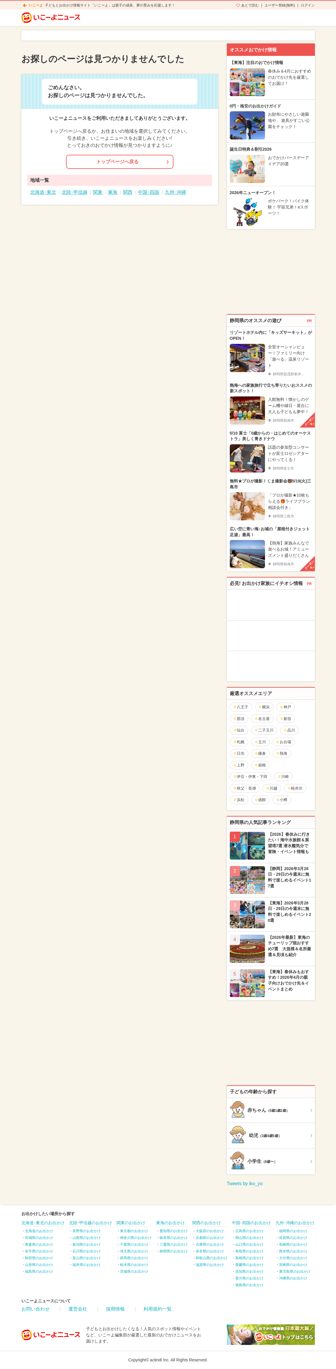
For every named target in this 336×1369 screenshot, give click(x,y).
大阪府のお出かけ (210, 1231)
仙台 (238, 730)
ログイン (308, 5)
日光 (238, 753)
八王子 (240, 707)
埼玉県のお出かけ (134, 1251)
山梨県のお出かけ (86, 1238)
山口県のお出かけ (249, 1244)
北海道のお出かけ (39, 1231)
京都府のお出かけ (210, 1238)
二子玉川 (263, 730)
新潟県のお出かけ (86, 1244)
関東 (97, 192)
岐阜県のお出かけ (174, 1238)
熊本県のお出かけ (293, 1251)
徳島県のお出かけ (249, 1285)
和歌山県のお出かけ (211, 1258)
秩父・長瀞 (244, 788)
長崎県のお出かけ (293, 1244)
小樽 (281, 800)
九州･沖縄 (175, 192)
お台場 (283, 742)
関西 (127, 192)
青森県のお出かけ (39, 1244)
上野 (238, 765)
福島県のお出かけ (39, 1271)
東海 (112, 192)
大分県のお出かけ (293, 1258)
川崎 (283, 776)
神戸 (285, 707)
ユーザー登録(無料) (279, 5)
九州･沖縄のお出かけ (295, 1222)
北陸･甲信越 (74, 192)
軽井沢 (295, 788)
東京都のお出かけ (134, 1231)
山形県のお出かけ (39, 1265)
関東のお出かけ (130, 1222)
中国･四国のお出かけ (251, 1222)
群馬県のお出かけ (134, 1258)
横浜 (264, 707)
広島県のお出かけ (249, 1231)
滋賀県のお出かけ (210, 1265)
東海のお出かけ (170, 1222)
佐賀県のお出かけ (293, 1238)
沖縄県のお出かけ (293, 1278)
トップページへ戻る (117, 161)
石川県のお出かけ (86, 1251)
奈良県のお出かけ (210, 1251)
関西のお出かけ (206, 1222)
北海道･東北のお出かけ (43, 1222)
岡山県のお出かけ (249, 1238)
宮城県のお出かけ (39, 1238)
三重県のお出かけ (174, 1244)
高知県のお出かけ (249, 1271)
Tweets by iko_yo (245, 1183)
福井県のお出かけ (86, 1265)
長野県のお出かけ (86, 1231)
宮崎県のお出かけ (293, 1265)
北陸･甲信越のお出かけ (90, 1222)
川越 (271, 788)
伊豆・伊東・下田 (250, 776)
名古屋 (262, 719)
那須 (238, 719)
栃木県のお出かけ (134, 1265)
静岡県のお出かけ (174, 1251)
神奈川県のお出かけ (136, 1238)
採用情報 (115, 1308)
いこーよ (36, 5)
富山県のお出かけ (86, 1258)
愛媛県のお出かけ (249, 1265)
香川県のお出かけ (249, 1278)
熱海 (281, 753)
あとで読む (250, 5)
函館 (260, 800)
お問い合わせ (35, 1308)
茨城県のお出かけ (134, 1271)
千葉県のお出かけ (134, 1244)
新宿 (285, 719)
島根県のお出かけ (249, 1258)
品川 (289, 730)
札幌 (238, 742)
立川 (260, 742)
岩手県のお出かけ (39, 1251)
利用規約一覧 (157, 1308)
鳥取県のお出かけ (249, 1251)
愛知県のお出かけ (174, 1231)
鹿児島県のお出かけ (295, 1271)
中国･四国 (148, 192)
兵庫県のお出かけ (210, 1244)
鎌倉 (260, 753)
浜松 (238, 800)
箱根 (260, 765)
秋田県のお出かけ (39, 1258)
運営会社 (77, 1308)
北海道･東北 (43, 192)
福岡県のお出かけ (293, 1231)
